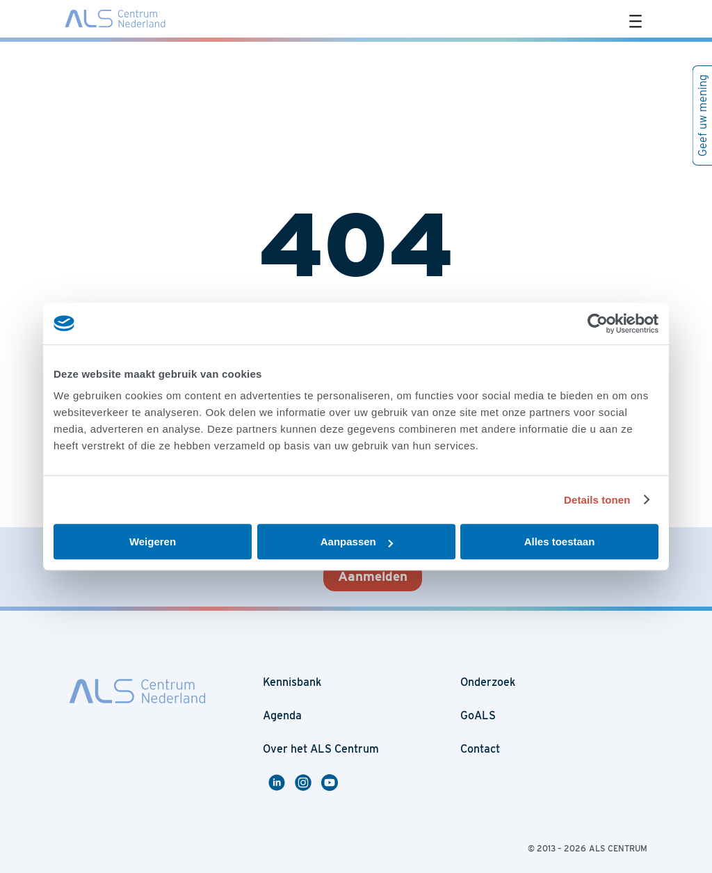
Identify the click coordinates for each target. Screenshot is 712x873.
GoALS (478, 715)
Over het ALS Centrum (321, 748)
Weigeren (152, 541)
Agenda (282, 715)
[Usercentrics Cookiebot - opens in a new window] (597, 323)
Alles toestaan (559, 541)
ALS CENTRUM (618, 848)
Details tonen (597, 500)
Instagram (308, 782)
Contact (480, 748)
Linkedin (278, 782)
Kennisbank (292, 682)
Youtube (331, 782)
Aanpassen (357, 541)
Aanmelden (372, 576)
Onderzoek (487, 682)
